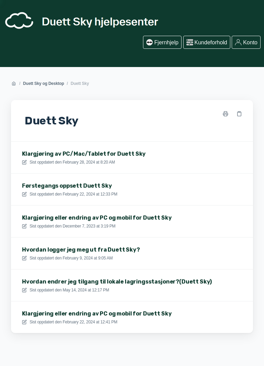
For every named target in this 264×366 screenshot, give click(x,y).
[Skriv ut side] (225, 113)
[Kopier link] (239, 113)
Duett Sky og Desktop (43, 83)
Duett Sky (79, 83)
